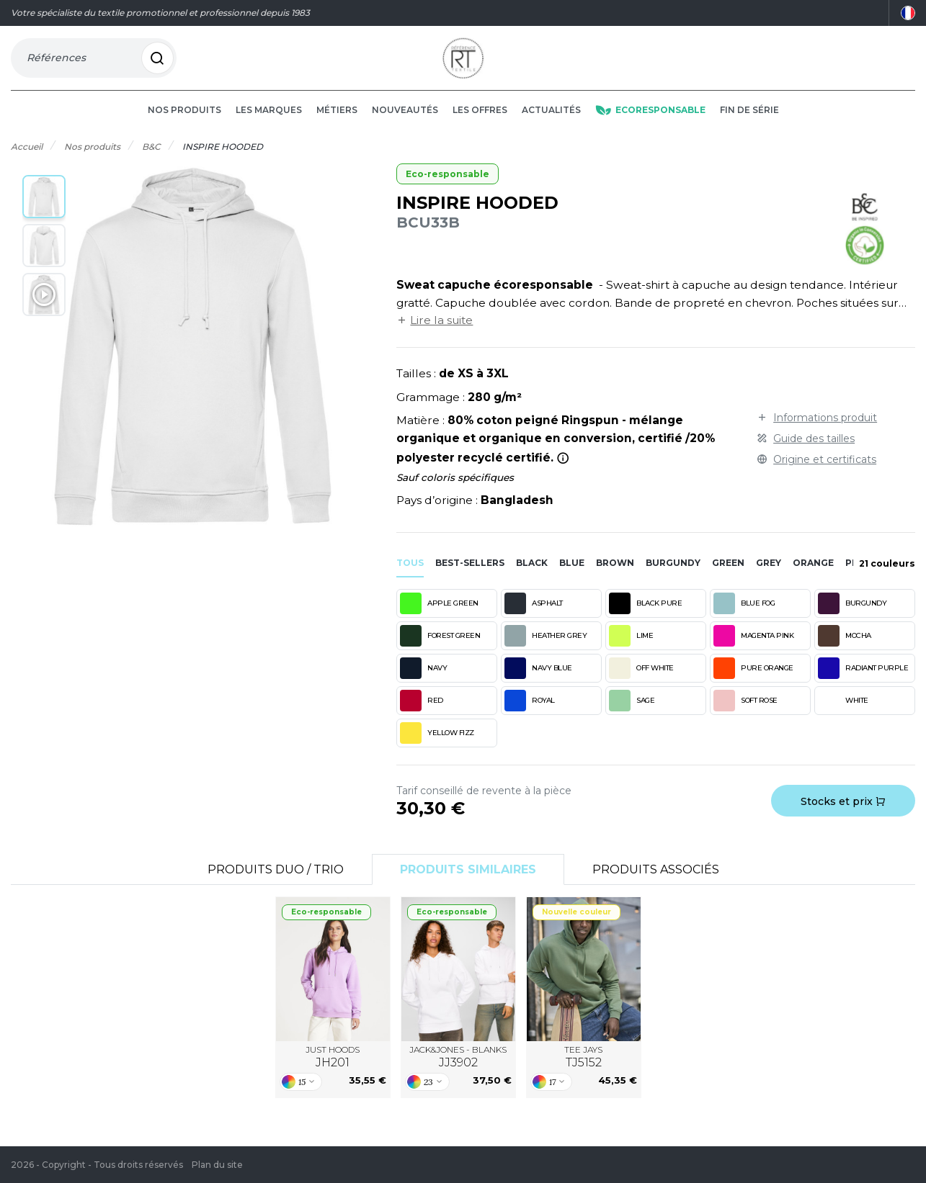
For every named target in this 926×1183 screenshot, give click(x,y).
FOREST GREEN (440, 649)
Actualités (551, 123)
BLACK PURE (645, 617)
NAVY (423, 682)
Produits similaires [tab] (468, 883)
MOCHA (844, 649)
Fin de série (749, 123)
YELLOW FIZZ (437, 746)
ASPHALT (533, 617)
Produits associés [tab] (655, 883)
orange (813, 576)
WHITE (843, 714)
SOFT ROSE (745, 714)
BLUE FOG (744, 617)
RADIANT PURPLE (863, 682)
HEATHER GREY (545, 649)
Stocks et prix (843, 815)
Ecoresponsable (650, 123)
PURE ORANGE (753, 682)
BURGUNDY (852, 617)
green (728, 576)
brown (615, 576)
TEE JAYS (583, 1070)
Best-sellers (469, 576)
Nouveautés (405, 123)
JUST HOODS (333, 1070)
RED (421, 714)
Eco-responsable (447, 187)
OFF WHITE (641, 682)
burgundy (673, 576)
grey (768, 576)
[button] (44, 210)
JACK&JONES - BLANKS (458, 1070)
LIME (631, 649)
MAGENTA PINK (753, 649)
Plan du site (217, 1164)
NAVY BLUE (538, 682)
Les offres (480, 123)
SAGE (631, 714)
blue (571, 576)
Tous (410, 576)
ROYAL (529, 714)
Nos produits (184, 123)
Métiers (336, 123)
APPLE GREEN (439, 617)
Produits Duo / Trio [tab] (276, 883)
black (532, 576)
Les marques (269, 123)
